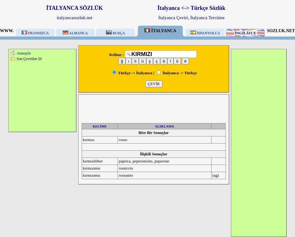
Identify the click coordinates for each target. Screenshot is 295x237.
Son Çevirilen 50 (29, 59)
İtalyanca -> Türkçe (177, 73)
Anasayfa (24, 53)
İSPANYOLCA (205, 33)
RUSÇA (115, 33)
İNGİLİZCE (245, 33)
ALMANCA (75, 33)
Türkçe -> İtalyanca (132, 73)
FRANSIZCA (35, 33)
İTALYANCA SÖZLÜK (74, 8)
